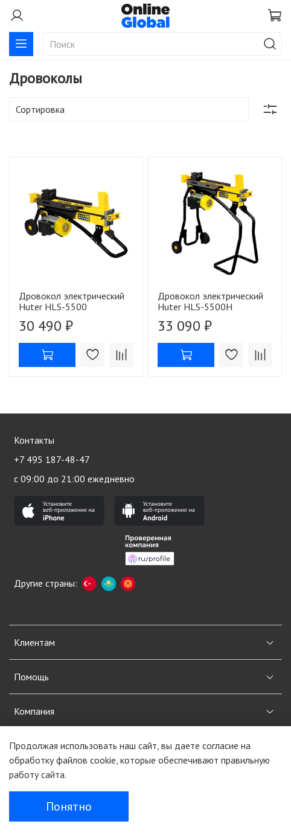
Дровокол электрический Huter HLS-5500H (210, 301)
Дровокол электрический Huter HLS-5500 (71, 301)
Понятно (69, 806)
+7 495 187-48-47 (52, 459)
